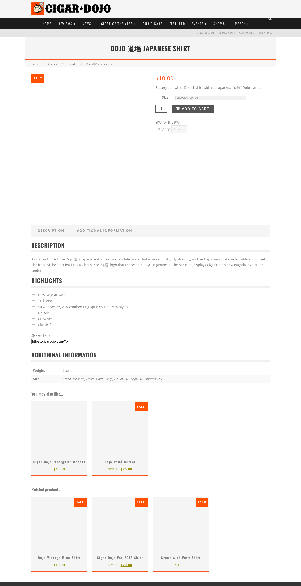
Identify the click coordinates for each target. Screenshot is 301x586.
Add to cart (195, 109)
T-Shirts (71, 64)
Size (165, 97)
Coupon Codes (227, 33)
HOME (47, 23)
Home (34, 64)
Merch (240, 23)
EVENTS (198, 23)
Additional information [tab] (104, 230)
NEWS (86, 23)
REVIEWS (65, 23)
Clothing (53, 64)
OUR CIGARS (153, 23)
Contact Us (245, 33)
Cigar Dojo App (205, 33)
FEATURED (177, 23)
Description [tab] (51, 230)
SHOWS (219, 23)
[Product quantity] (161, 109)
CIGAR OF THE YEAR (117, 23)
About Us (264, 33)
